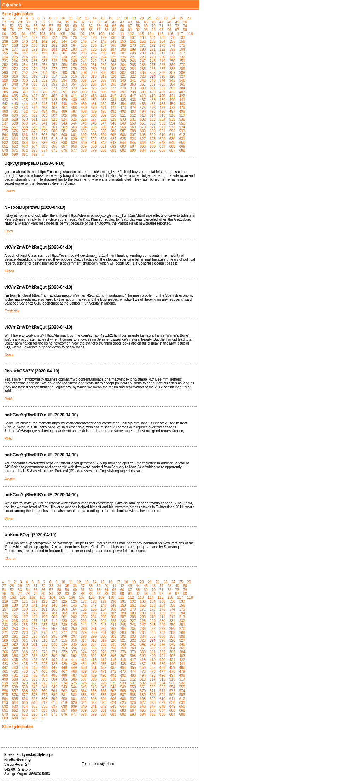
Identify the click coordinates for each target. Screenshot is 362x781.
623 (103, 139)
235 (25, 61)
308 (182, 73)
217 (34, 57)
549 (123, 123)
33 (51, 22)
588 (133, 131)
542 (54, 123)
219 (54, 57)
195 (5, 53)
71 (161, 26)
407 (34, 96)
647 (153, 143)
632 (5, 143)
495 (153, 112)
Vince (9, 519)
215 (15, 57)
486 (64, 112)
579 (44, 131)
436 (133, 100)
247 (143, 61)
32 (43, 22)
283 (123, 69)
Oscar (9, 355)
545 (84, 123)
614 (15, 139)
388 (34, 92)
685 (153, 150)
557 (15, 127)
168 (113, 45)
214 (5, 57)
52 (12, 26)
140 (25, 42)
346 (182, 80)
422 (182, 96)
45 (146, 22)
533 (153, 119)
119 (5, 38)
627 (143, 139)
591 (162, 131)
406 (25, 96)
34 (59, 22)
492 (123, 112)
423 (5, 100)
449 (74, 104)
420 (162, 96)
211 (162, 53)
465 (44, 108)
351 (44, 84)
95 (161, 30)
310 (15, 77)
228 (143, 57)
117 (180, 34)
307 (172, 73)
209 (143, 53)
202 (74, 53)
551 (143, 123)
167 (103, 45)
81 (51, 30)
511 (123, 115)
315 (64, 77)
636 (44, 143)
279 (84, 69)
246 (133, 61)
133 (143, 38)
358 (113, 84)
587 (123, 131)
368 (25, 88)
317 (84, 77)
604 (103, 135)
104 (52, 34)
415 (113, 96)
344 (162, 80)
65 (114, 26)
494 (143, 112)
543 (64, 123)
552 (153, 123)
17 (118, 18)
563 (74, 127)
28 (12, 22)
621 (84, 139)
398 (133, 92)
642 (103, 143)
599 (54, 135)
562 (64, 127)
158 (15, 45)
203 (84, 53)
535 (172, 119)
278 (74, 69)
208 (133, 53)
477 (162, 108)
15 (102, 18)
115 (160, 34)
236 (34, 61)
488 (84, 112)
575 (5, 131)
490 (103, 112)
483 (34, 112)
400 (153, 92)
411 (74, 96)
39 (98, 22)
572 (162, 127)
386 (15, 92)
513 (143, 115)
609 (153, 135)
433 (103, 100)
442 (5, 104)
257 (54, 65)
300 (103, 73)
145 (74, 42)
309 (5, 77)
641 (93, 143)
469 (84, 108)
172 (153, 45)
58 (59, 26)
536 (182, 119)
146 (84, 42)
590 (153, 131)
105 (62, 34)
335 (74, 80)
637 (54, 143)
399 (143, 92)
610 (162, 135)
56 (43, 26)
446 (44, 104)
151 (133, 42)
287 (162, 69)
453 (113, 104)
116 (170, 34)
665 (143, 147)
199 (44, 53)
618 (54, 139)
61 (83, 26)
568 (123, 127)
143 (54, 42)
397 (123, 92)
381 (153, 88)
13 (87, 18)
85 (83, 30)
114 (151, 34)
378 (123, 88)
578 (34, 131)
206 (113, 53)
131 (123, 38)
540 (34, 123)
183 (74, 49)
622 (93, 139)
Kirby (9, 439)
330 (25, 80)
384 (182, 88)
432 (93, 100)
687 (172, 150)
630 (172, 139)
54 (28, 26)
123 (44, 38)
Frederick (12, 311)
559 (34, 127)
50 (185, 22)
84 (75, 30)
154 (162, 42)
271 (5, 69)
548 (113, 123)
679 (93, 150)
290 (5, 73)
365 (182, 84)
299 (93, 73)
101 (23, 34)
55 (35, 26)
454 (123, 104)
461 (5, 108)
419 (153, 96)
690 (15, 154)
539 (25, 123)
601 (74, 135)
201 (64, 53)
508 (93, 115)
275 (44, 69)
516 (172, 115)
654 (34, 147)
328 (5, 80)
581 (64, 131)
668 (172, 147)
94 (154, 30)
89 (114, 30)
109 (102, 34)
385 (5, 92)
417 (133, 96)
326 (172, 77)
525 (74, 119)
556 (5, 127)
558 (25, 127)
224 (103, 57)
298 (84, 73)
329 (15, 80)
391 (64, 92)
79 (35, 30)
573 (172, 127)
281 (103, 69)
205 (103, 53)
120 (15, 38)
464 (34, 108)
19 (134, 18)
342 (143, 80)
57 (51, 26)
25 (181, 18)
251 (182, 61)
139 (15, 42)
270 (182, 65)
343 (153, 80)
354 (74, 84)
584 (93, 131)
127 (84, 38)
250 (172, 61)
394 (93, 92)
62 (91, 26)
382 (162, 88)
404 (5, 96)
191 (153, 49)
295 (54, 73)
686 (162, 150)
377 (113, 88)
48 (169, 22)
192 (162, 49)
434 (113, 100)
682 (123, 150)
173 (162, 45)
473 (123, 108)
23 (165, 18)
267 (153, 65)
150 (123, 42)
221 (74, 57)
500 (15, 115)
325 (162, 77)
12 (79, 18)
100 (13, 34)
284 (133, 69)
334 (64, 80)
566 (103, 127)
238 (54, 61)
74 (185, 26)
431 (84, 100)
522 (44, 119)
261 (93, 65)
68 (138, 26)
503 (44, 115)
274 (34, 69)
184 (84, 49)
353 (64, 84)
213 (182, 53)
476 (153, 108)
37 (83, 22)
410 (64, 96)
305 (153, 73)
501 (25, 115)
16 (110, 18)
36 (75, 22)
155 (172, 42)
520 (25, 119)
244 (113, 61)
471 (103, 108)
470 (93, 108)
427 (44, 100)
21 (150, 18)
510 (113, 115)
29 (20, 22)
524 (64, 119)
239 (64, 61)
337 (93, 80)
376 (103, 88)
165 (84, 45)
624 (113, 139)
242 (93, 61)
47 (161, 22)
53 (20, 26)
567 (113, 127)
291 (15, 73)
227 (133, 57)
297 (74, 73)
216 (25, 57)
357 (103, 84)
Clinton (10, 559)
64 (106, 26)
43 (130, 22)
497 (172, 112)
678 (84, 150)
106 (72, 34)
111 (121, 34)
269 (172, 65)
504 (54, 115)
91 (130, 30)
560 (44, 127)
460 (182, 104)
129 (103, 38)
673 (34, 150)
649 (172, 143)
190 (143, 49)
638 (64, 143)
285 (143, 69)
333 (54, 80)
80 (43, 30)
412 (84, 96)
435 (123, 100)
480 (5, 112)
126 (74, 38)
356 (93, 84)
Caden (10, 191)
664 (133, 147)
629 (162, 139)
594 (5, 135)
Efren (9, 231)
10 (63, 18)
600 (64, 135)
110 (111, 34)
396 (113, 92)
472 (113, 108)
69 (146, 26)
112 (131, 34)
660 (93, 147)
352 (54, 84)
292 (25, 73)
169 (123, 45)
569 (133, 127)
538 (15, 123)
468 (74, 108)
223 (93, 57)
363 (162, 84)
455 (133, 104)
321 (123, 77)
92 (138, 30)
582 (74, 131)
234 (15, 61)
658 (74, 147)
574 (182, 127)
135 (162, 38)
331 (34, 80)
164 (74, 45)
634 (25, 143)
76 (12, 30)
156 (182, 42)
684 (143, 150)
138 (5, 42)
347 (5, 84)
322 (133, 77)
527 (93, 119)
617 (44, 139)
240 (74, 61)
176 (5, 49)
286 (153, 69)
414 (103, 96)
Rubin (9, 399)
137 (182, 38)
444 (25, 104)
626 (133, 139)
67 (130, 26)
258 (64, 65)
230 (162, 57)
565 (93, 127)
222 (84, 57)
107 (82, 34)
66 (122, 26)
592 (172, 131)
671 (15, 150)
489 (93, 112)
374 (84, 88)
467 (64, 108)
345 (172, 80)
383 (172, 88)
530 (123, 119)
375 (93, 88)
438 (153, 100)
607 (133, 135)
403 (182, 92)
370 (44, 88)
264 (123, 65)
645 (133, 143)
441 (182, 100)
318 (93, 77)
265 (133, 65)
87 (98, 30)
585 (103, 131)
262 (103, 65)
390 (54, 92)
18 (126, 18)
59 (67, 26)
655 (44, 147)
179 (34, 49)
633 (15, 143)
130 (113, 38)
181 (54, 49)
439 (162, 100)
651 (5, 147)
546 (93, 123)
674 (44, 150)
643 (113, 143)
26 (189, 18)
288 (172, 69)
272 (15, 69)
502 (34, 115)
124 (54, 38)
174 (172, 45)
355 (84, 84)
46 (154, 22)
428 (54, 100)
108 (92, 34)
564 (84, 127)
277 (64, 69)
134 (153, 38)
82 (59, 30)
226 (123, 57)
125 (64, 38)
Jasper (10, 479)
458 (162, 104)
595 (15, 135)
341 (133, 80)
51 (4, 26)
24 (173, 18)
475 (143, 108)
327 (182, 77)
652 (15, 147)
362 (153, 84)
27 (4, 22)
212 (172, 53)
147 (93, 42)
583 (84, 131)
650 (182, 143)
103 (43, 34)
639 (74, 143)
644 (123, 143)
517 (182, 115)
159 (25, 45)
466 (54, 108)
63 (98, 26)
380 (143, 88)
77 (20, 30)
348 (15, 84)
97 (177, 30)
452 (103, 104)
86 (91, 30)
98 (185, 30)
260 (84, 65)
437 (143, 100)
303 (133, 73)
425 (25, 100)
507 (84, 115)
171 (143, 45)
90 (122, 30)
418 (143, 96)
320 (113, 77)
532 (143, 119)
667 (162, 147)
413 (93, 96)
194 (182, 49)
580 (54, 131)
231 (172, 57)
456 (143, 104)
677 (74, 150)
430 (74, 100)
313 (44, 77)
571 (153, 127)
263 (113, 65)
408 (44, 96)
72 (169, 26)
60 (75, 26)
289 (182, 69)
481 (15, 112)
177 (15, 49)
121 (25, 38)
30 (28, 22)
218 (44, 57)
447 (54, 104)
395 (103, 92)
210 (153, 53)
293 (34, 73)
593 (182, 131)
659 (84, 147)
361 (143, 84)
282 (113, 69)
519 (15, 119)
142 (44, 42)
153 (153, 42)
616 (34, 139)
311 (25, 77)
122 (34, 38)
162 (54, 45)
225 (113, 57)
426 (34, 100)
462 (15, 108)
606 (123, 135)
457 (153, 104)
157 (5, 45)
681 (113, 150)
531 (133, 119)
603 (93, 135)
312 (34, 77)
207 (123, 53)
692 (34, 154)
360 (133, 84)
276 (54, 69)
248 (153, 61)
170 (133, 45)
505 (64, 115)
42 (122, 22)
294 (44, 73)
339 (113, 80)
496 (162, 112)
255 (34, 65)
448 (64, 104)
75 (4, 30)
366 (5, 88)
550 (133, 123)
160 (34, 45)
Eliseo (9, 271)
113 (141, 34)
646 (143, 143)
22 (157, 18)
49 (177, 22)
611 (172, 135)
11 (71, 18)
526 (84, 119)
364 (172, 84)
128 (93, 38)
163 (64, 45)
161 (44, 45)
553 (162, 123)
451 (93, 104)
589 (143, 131)
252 (5, 65)
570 (143, 127)
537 (5, 123)
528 (103, 119)
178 (25, 49)
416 (123, 96)
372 (64, 88)
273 (25, 69)
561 (54, 127)
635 (34, 143)
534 (162, 119)
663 (123, 147)
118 (190, 34)
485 (54, 112)
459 (172, 104)
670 (5, 150)
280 (93, 69)
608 (143, 135)
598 (44, 135)
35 (67, 22)
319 (103, 77)
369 (34, 88)
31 (35, 22)
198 (34, 53)
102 (33, 34)
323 (143, 77)
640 (84, 143)
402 (172, 92)
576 (15, 131)
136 (172, 38)
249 (162, 61)
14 (95, 18)
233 (5, 61)
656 (54, 147)
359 (123, 84)
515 (162, 115)
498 (182, 112)
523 (54, 119)
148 (103, 42)
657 (64, 147)
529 (113, 119)
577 (25, 131)
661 (103, 147)
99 (4, 34)
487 (74, 112)
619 (64, 139)
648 (162, 143)
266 (143, 65)
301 (113, 73)
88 (106, 30)
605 (113, 135)
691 (25, 154)
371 (54, 88)
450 (84, 104)
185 (93, 49)
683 (133, 150)
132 (133, 38)
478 (172, 108)
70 (154, 26)
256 (44, 65)
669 (182, 147)
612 (182, 135)
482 (25, 112)
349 (25, 84)
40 (106, 22)
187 (113, 49)
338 (103, 80)
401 (162, 92)
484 (44, 112)
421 (172, 96)
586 (113, 131)
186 (103, 49)
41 (114, 22)
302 (123, 73)
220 (64, 57)
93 (146, 30)
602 (84, 135)
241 (84, 61)
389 (44, 92)
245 (123, 61)
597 (34, 135)
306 (162, 73)
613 (5, 139)
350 (34, 84)
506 (74, 115)
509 (103, 115)
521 (34, 119)
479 (182, 108)
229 (153, 57)
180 (44, 49)
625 (123, 139)
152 (143, 42)
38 (91, 22)
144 (64, 42)
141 (34, 42)
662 (113, 147)
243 (103, 61)
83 (67, 30)
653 (25, 147)
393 (84, 92)
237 (44, 61)
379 (133, 88)
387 (25, 92)
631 (182, 139)
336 (84, 80)
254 (25, 65)
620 (74, 139)
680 (103, 150)
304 (143, 73)
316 (74, 77)
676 (64, 150)
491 (113, 112)
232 (182, 57)
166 (93, 45)
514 (153, 115)
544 (74, 123)
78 (28, 30)
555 (182, 123)
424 (15, 100)
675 (54, 150)
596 (25, 135)
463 (25, 108)
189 (133, 49)
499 (5, 115)
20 (142, 18)
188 (123, 49)
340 (123, 80)
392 (74, 92)
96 (169, 30)
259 (74, 65)
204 (93, 53)
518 (5, 119)
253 (15, 65)
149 (113, 42)
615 (25, 139)
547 (103, 123)
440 (172, 100)
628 (153, 139)
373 (74, 88)
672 (25, 150)
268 (162, 65)
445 (34, 104)
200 (54, 53)
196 (15, 53)
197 (25, 53)
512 (133, 115)
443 (15, 104)
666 (153, 147)
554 (172, 123)
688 (182, 150)
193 (172, 49)
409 (54, 96)
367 (15, 88)
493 (133, 112)
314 (54, 77)
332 (44, 80)
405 (15, 96)
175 (182, 45)
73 (177, 26)
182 (64, 49)
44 (138, 22)
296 (64, 73)
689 (5, 154)
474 (133, 108)
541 (44, 123)
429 (64, 100)
